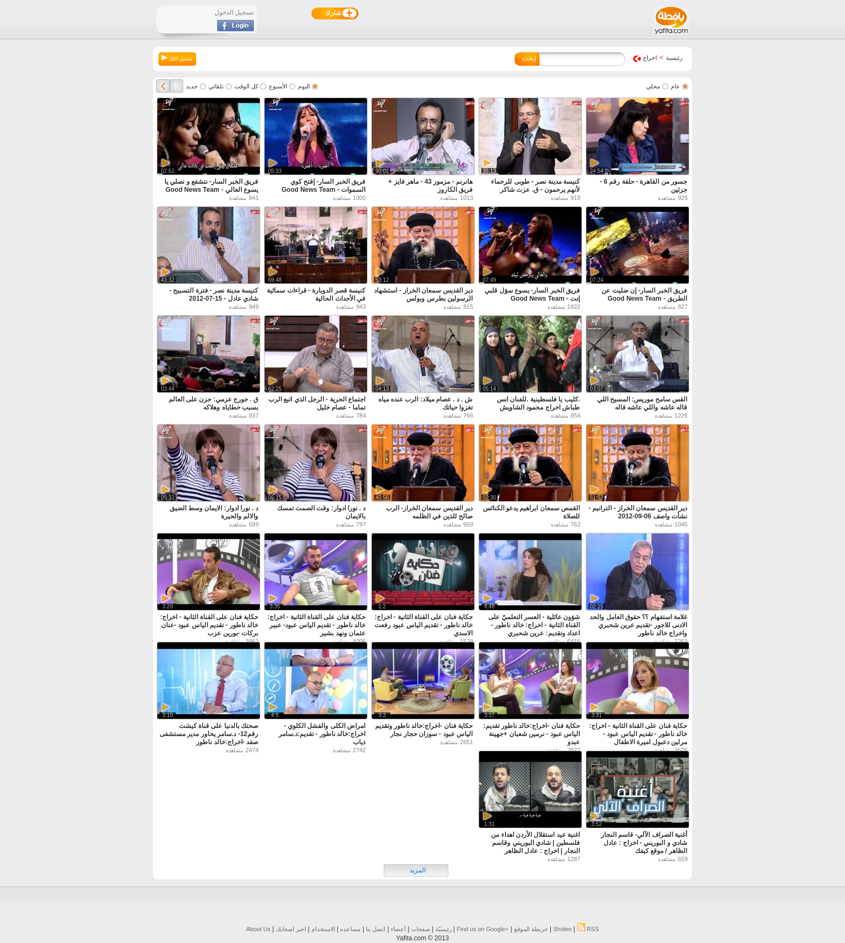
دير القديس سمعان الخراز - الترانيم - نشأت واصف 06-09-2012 (637, 512)
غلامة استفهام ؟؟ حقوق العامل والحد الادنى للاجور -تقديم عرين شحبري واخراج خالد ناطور (638, 625)
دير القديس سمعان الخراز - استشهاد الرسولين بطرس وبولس (423, 294)
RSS (588, 929)
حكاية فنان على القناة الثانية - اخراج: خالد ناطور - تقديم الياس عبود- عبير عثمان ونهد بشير (316, 625)
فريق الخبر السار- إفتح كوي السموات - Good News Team (323, 185)
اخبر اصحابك (291, 929)
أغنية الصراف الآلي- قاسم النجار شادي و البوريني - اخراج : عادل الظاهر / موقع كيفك (644, 843)
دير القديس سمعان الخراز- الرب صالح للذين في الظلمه (429, 512)
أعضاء (398, 929)
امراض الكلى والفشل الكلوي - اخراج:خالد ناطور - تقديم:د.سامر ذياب (322, 734)
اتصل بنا (375, 929)
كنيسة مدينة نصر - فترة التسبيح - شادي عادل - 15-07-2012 (213, 294)
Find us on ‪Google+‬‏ (483, 929)
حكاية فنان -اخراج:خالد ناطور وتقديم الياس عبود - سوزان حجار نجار (424, 730)
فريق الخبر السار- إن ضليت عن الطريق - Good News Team (644, 294)
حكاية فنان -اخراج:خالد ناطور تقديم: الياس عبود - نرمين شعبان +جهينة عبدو (531, 734)
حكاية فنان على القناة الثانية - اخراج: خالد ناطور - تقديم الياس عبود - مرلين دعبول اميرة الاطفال (638, 734)
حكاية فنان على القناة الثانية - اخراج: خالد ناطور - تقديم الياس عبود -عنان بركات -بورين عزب (209, 625)
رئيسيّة (443, 929)
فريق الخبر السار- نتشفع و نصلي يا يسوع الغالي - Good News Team (211, 185)
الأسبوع (278, 86)
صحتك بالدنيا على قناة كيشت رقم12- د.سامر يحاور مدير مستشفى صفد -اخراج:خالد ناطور (209, 734)
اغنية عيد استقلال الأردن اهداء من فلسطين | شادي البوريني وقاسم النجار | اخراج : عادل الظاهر (535, 843)
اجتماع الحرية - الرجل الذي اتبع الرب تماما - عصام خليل (316, 403)
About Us (258, 929)
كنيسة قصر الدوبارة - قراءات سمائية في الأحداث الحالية (316, 294)
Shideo (562, 929)
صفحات (420, 929)
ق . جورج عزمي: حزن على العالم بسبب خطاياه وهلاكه (213, 403)
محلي (653, 86)
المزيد (418, 870)
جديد (192, 86)
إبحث (529, 58)
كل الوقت (246, 86)
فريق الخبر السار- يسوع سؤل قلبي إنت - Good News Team (532, 294)
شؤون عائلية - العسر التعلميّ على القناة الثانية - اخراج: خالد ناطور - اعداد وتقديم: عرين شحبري (534, 625)
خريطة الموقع (531, 929)
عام (675, 86)
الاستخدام (323, 929)
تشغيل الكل (177, 58)
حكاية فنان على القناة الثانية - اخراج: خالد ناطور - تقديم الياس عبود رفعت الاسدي (424, 625)
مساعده (350, 929)
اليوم (304, 86)
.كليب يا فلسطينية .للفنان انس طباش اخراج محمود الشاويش (538, 403)
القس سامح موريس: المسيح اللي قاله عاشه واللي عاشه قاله (642, 403)
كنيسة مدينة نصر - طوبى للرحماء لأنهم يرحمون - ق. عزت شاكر (535, 185)
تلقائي (216, 86)
